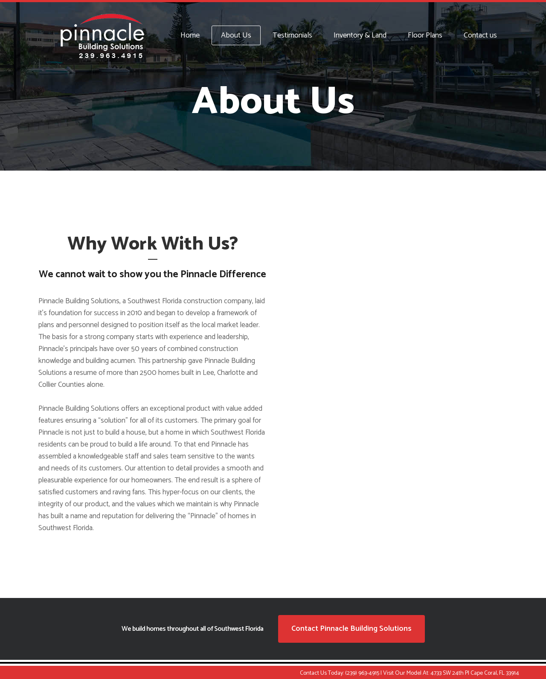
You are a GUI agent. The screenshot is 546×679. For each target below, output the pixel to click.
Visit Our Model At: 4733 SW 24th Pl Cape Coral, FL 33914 (451, 673)
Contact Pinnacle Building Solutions (351, 628)
